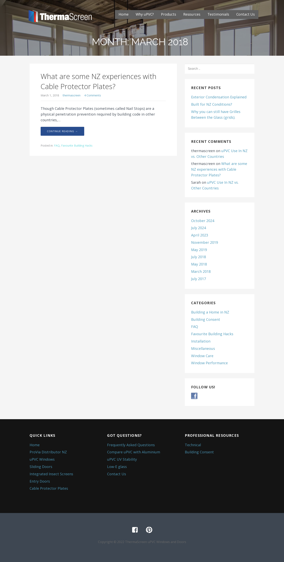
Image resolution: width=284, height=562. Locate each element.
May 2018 (199, 264)
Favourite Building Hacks (76, 145)
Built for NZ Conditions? (211, 104)
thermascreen (71, 95)
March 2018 (201, 271)
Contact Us (245, 14)
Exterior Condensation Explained (219, 97)
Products (168, 14)
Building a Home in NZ (210, 312)
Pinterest (149, 530)
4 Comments (92, 95)
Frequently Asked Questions (131, 444)
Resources (191, 14)
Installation (200, 341)
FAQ (57, 145)
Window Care (202, 355)
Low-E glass (117, 466)
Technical (193, 444)
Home (123, 14)
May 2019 (199, 249)
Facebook (135, 530)
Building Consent (205, 319)
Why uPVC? (145, 14)
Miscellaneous (203, 348)
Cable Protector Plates (49, 488)
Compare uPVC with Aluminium (133, 452)
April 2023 (199, 235)
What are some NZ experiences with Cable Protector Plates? (98, 81)
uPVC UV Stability (122, 459)
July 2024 (198, 227)
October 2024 (202, 220)
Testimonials (218, 14)
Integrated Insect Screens (51, 474)
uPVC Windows (42, 459)
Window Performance (209, 363)
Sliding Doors (41, 466)
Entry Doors (40, 481)
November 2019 (204, 242)
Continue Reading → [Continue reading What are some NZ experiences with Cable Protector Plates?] (62, 131)
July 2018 (198, 256)
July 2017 (198, 278)
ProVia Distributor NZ (48, 452)
